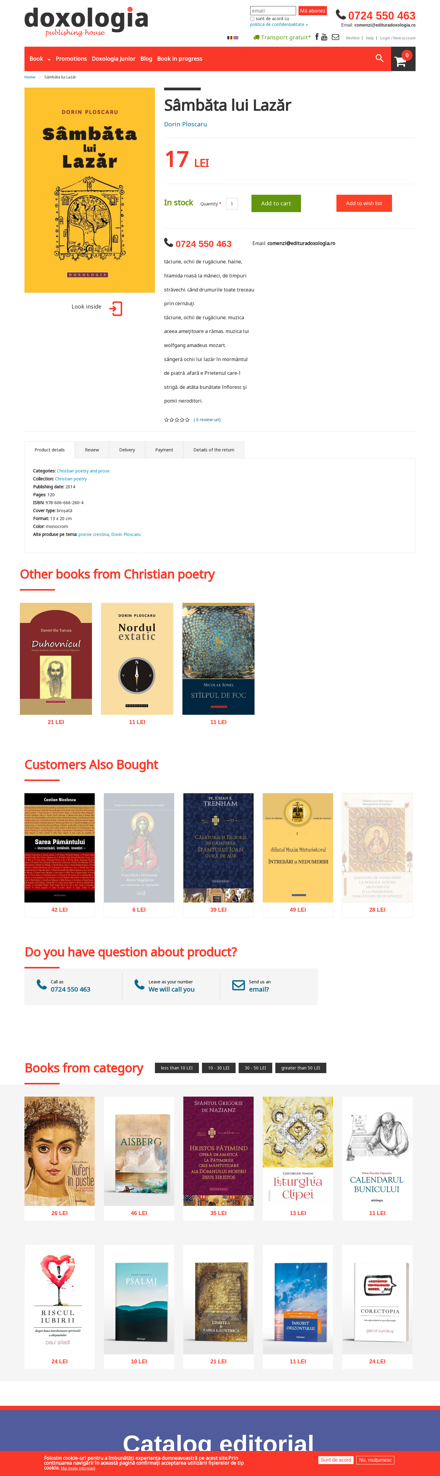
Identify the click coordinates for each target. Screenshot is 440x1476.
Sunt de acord (336, 1460)
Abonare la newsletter (236, 52)
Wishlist (353, 38)
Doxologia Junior (113, 58)
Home (29, 77)
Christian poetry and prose (83, 471)
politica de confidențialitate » (279, 24)
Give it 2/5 (171, 419)
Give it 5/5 (187, 419)
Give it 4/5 (182, 419)
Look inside (96, 309)
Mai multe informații (78, 1468)
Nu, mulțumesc (375, 1460)
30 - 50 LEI (255, 1068)
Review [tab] (92, 450)
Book (36, 58)
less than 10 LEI (177, 1068)
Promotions (71, 58)
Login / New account (398, 38)
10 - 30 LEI (218, 1068)
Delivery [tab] (127, 450)
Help (370, 38)
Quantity (211, 204)
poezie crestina (94, 534)
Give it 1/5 (166, 419)
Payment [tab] (164, 450)
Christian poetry (71, 479)
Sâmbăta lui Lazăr (60, 77)
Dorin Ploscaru (185, 124)
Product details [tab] (50, 450)
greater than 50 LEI (300, 1068)
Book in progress (179, 58)
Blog (146, 58)
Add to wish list (364, 203)
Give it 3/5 (177, 419)
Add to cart (276, 203)
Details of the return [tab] (213, 450)
